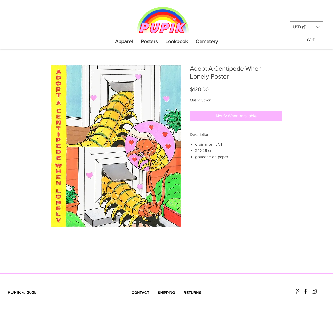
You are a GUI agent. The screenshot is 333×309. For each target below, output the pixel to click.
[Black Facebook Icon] (306, 291)
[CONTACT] (140, 293)
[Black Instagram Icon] (314, 291)
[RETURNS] (193, 293)
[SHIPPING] (166, 293)
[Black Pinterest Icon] (297, 291)
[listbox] (306, 27)
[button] (306, 27)
